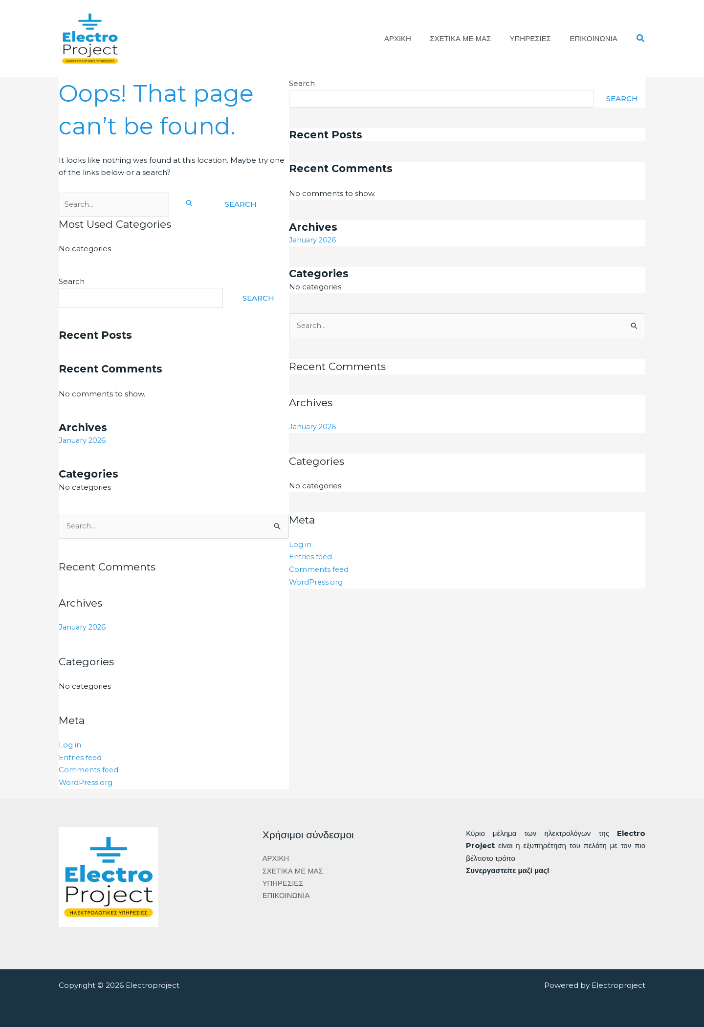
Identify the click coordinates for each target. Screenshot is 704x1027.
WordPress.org (86, 782)
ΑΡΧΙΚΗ (411, 38)
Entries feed (81, 757)
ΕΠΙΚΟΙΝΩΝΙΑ (595, 38)
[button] (641, 38)
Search (72, 281)
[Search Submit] (192, 203)
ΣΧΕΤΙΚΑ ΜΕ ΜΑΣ (470, 38)
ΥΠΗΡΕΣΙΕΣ (536, 38)
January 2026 (83, 440)
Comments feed (89, 769)
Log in (70, 744)
